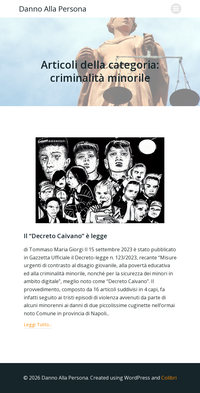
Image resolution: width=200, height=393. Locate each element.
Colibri (169, 377)
